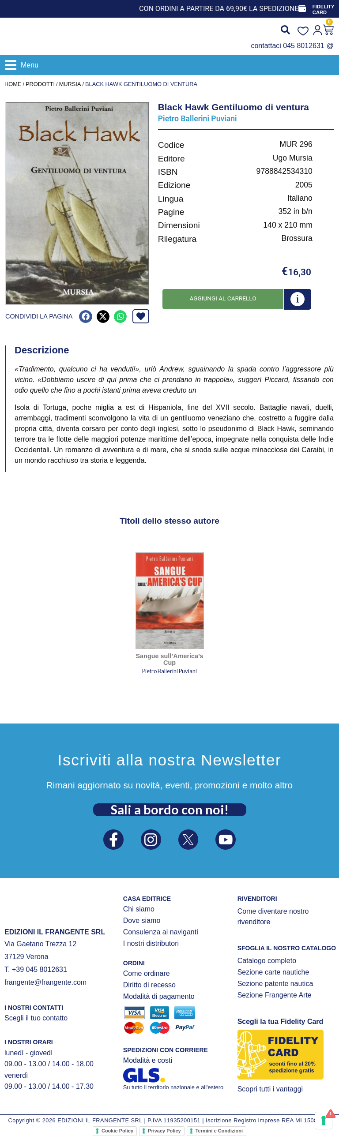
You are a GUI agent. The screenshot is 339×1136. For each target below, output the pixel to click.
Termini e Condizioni (219, 1130)
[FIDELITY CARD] (302, 9)
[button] (21, 65)
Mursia (70, 84)
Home (12, 84)
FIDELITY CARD (324, 9)
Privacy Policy (164, 1130)
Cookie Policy (117, 1130)
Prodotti (40, 84)
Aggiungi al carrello (222, 298)
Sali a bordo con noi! (170, 808)
